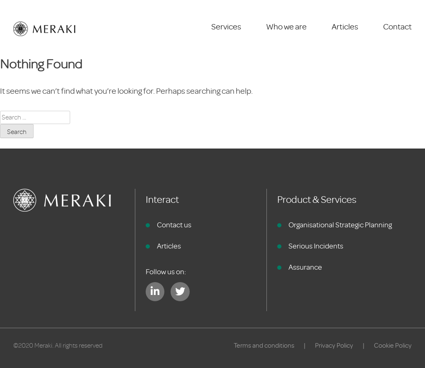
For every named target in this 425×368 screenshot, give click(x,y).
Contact (397, 27)
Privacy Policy (334, 345)
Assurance (305, 267)
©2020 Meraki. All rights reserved (58, 345)
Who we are (286, 27)
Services (226, 27)
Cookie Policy (393, 345)
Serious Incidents (315, 246)
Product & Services (317, 199)
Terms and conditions (264, 345)
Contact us (174, 225)
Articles (345, 27)
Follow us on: (166, 272)
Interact (162, 199)
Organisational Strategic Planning (340, 225)
